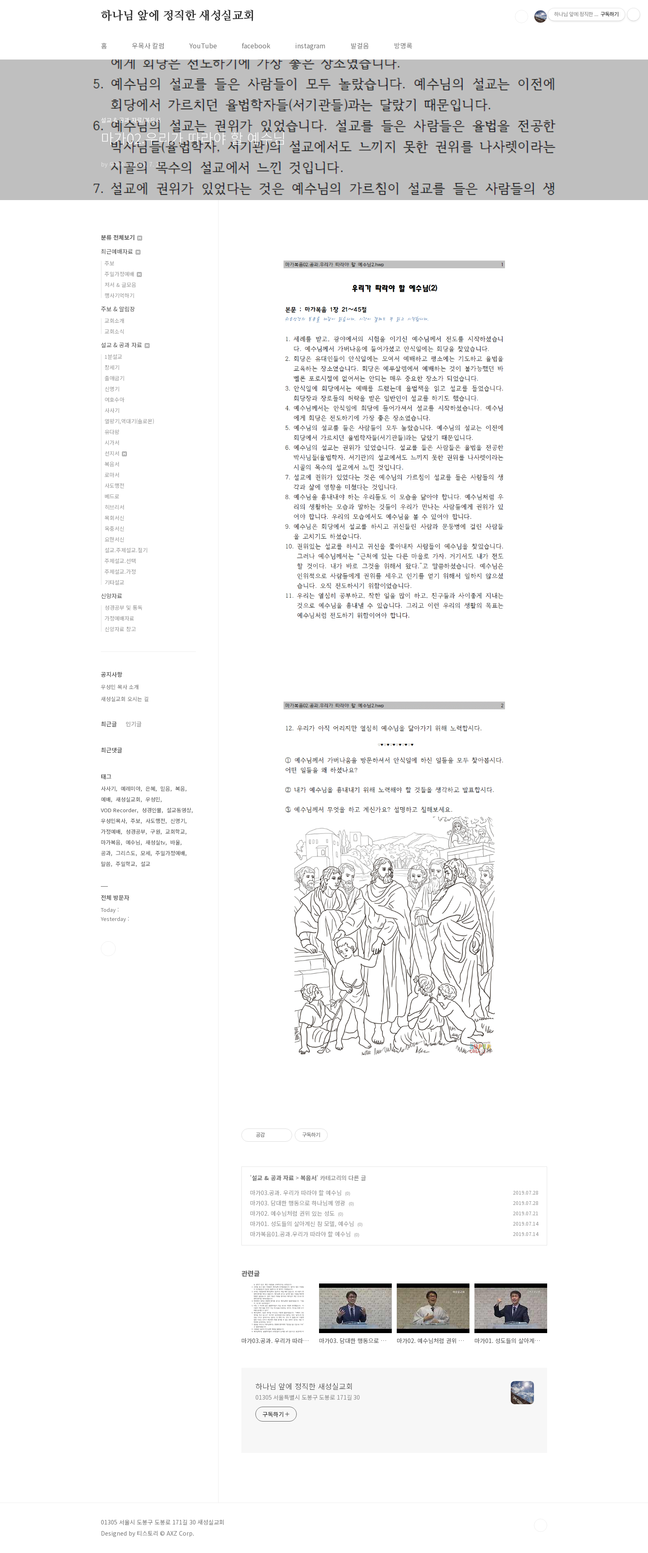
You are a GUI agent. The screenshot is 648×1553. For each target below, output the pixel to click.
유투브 (108, 948)
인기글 (134, 724)
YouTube (203, 45)
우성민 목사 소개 (120, 687)
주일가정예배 (123, 274)
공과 (106, 853)
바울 (175, 842)
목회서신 (114, 518)
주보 (109, 263)
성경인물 (152, 810)
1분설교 (113, 356)
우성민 (152, 799)
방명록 (403, 45)
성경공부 (135, 831)
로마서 (112, 475)
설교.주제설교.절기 (126, 550)
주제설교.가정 (120, 571)
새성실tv (155, 842)
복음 (180, 788)
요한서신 (114, 539)
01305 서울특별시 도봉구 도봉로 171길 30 (307, 1397)
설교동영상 (179, 810)
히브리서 (114, 507)
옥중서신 (114, 528)
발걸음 (359, 45)
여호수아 (114, 399)
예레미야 (131, 788)
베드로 (112, 496)
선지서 (116, 453)
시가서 (112, 442)
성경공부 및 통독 (124, 607)
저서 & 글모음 (120, 285)
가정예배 (111, 831)
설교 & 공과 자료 (273, 1178)
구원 (155, 831)
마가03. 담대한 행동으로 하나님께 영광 (297, 1203)
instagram (310, 45)
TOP (540, 1525)
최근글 (109, 724)
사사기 (112, 410)
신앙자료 (111, 596)
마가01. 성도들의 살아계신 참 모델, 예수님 (302, 1223)
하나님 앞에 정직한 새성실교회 (178, 16)
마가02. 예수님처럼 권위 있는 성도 (292, 1213)
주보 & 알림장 (118, 309)
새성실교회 (128, 799)
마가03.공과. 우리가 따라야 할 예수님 (296, 1192)
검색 (521, 16)
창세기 (112, 367)
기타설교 (114, 582)
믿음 (165, 788)
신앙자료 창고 (120, 629)
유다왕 (112, 432)
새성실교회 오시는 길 (125, 699)
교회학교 (175, 831)
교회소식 (114, 331)
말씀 (106, 864)
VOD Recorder (119, 810)
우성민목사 (113, 821)
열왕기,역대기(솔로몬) (129, 421)
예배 (106, 799)
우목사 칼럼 (148, 45)
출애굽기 (114, 378)
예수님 (133, 842)
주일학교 (126, 864)
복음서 (308, 1178)
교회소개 (114, 320)
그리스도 (126, 853)
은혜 (150, 788)
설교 (145, 864)
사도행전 (114, 485)
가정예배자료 (119, 618)
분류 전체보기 (121, 237)
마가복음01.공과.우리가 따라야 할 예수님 (300, 1234)
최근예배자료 (121, 251)
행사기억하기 (119, 295)
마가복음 (111, 842)
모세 (145, 853)
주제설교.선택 (120, 561)
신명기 (112, 389)
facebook (256, 45)
